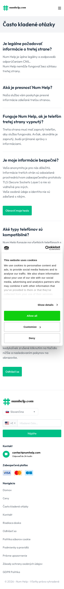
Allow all (32, 315)
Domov (7, 490)
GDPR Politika (11, 572)
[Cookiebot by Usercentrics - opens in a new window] (45, 248)
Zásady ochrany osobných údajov (22, 563)
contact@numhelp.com (26, 452)
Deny (32, 337)
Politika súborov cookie (17, 539)
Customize (32, 326)
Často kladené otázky (15, 506)
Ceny (6, 498)
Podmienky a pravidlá (16, 547)
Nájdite (32, 433)
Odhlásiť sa (9, 531)
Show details (46, 304)
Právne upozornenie (15, 555)
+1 (10, 423)
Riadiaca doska (12, 523)
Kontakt (7, 514)
